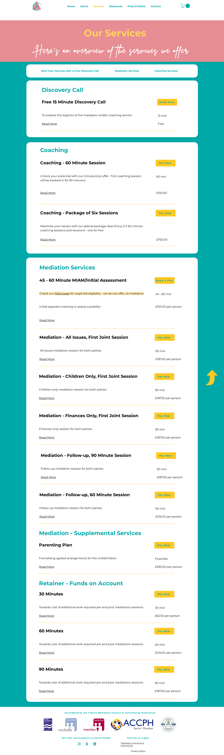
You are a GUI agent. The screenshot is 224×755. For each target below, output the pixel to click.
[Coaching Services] (165, 71)
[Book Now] (167, 102)
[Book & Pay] (165, 280)
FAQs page (62, 293)
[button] (185, 6)
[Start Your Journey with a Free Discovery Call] (70, 71)
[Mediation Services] (127, 71)
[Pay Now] (166, 163)
